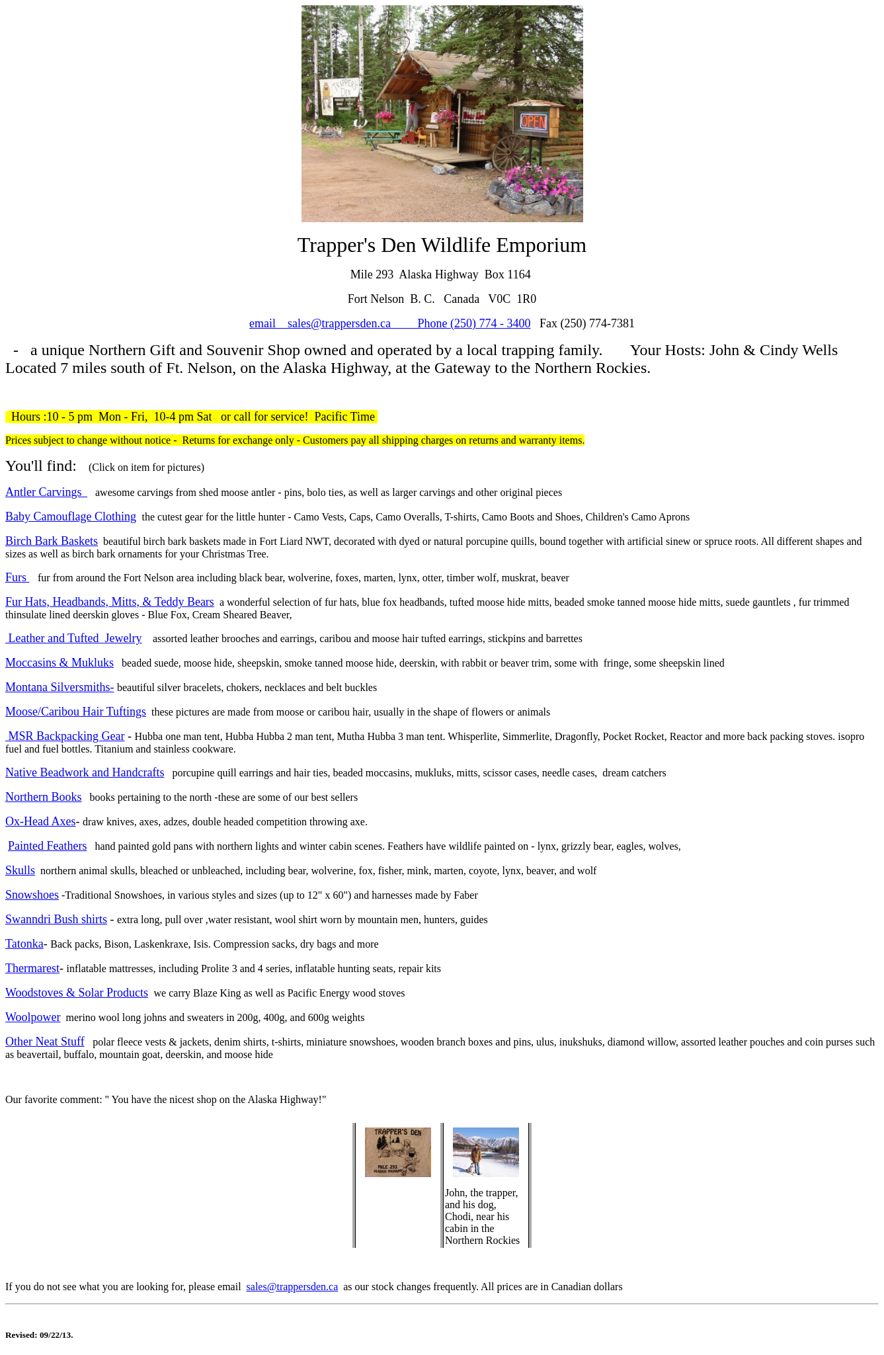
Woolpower (33, 1017)
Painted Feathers (47, 845)
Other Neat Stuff (45, 1041)
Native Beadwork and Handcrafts (84, 772)
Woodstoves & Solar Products (76, 992)
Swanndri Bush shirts (56, 919)
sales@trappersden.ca (293, 1286)
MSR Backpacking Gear (64, 736)
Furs (17, 577)
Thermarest (32, 968)
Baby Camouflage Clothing (70, 516)
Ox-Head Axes (40, 821)
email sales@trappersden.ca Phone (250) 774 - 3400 (389, 323)
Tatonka (24, 943)
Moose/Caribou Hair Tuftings (75, 711)
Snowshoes (32, 894)
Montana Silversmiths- (59, 687)
